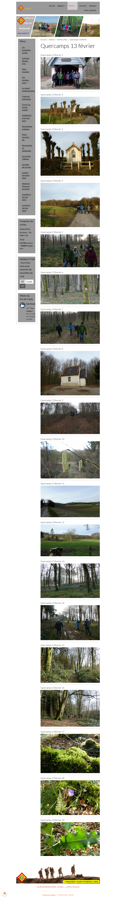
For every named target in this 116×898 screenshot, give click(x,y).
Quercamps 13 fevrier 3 (52, 129)
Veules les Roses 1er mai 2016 (26, 187)
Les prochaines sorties (26, 50)
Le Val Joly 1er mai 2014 (26, 209)
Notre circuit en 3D (25, 137)
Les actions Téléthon (26, 158)
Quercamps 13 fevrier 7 (52, 309)
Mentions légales (49, 895)
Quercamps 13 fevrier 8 (52, 349)
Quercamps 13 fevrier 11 (52, 483)
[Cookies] (4, 893)
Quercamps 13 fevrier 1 (52, 55)
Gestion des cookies (66, 895)
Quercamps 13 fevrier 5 (52, 232)
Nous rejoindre (25, 70)
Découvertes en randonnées (27, 148)
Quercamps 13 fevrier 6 (52, 272)
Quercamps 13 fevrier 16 (52, 687)
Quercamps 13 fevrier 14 (52, 603)
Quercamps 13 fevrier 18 (52, 778)
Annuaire (92, 6)
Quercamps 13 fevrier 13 (52, 561)
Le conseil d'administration (28, 89)
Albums (71, 6)
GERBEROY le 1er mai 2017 (26, 118)
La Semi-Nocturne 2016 (26, 176)
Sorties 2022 (62, 39)
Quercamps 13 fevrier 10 (52, 439)
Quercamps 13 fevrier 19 (52, 820)
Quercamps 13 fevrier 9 (52, 400)
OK (22, 287)
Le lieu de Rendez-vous (25, 61)
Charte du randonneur (26, 98)
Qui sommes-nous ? (25, 80)
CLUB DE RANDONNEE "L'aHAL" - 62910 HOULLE (58, 886)
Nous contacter (90, 10)
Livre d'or (83, 6)
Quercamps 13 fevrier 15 (52, 645)
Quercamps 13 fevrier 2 (52, 94)
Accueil (52, 6)
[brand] (25, 8)
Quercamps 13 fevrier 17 (52, 731)
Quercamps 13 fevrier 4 (52, 180)
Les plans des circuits (26, 166)
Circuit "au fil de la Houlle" (26, 107)
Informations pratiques (27, 128)
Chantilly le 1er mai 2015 (26, 198)
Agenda (61, 6)
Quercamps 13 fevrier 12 (52, 522)
